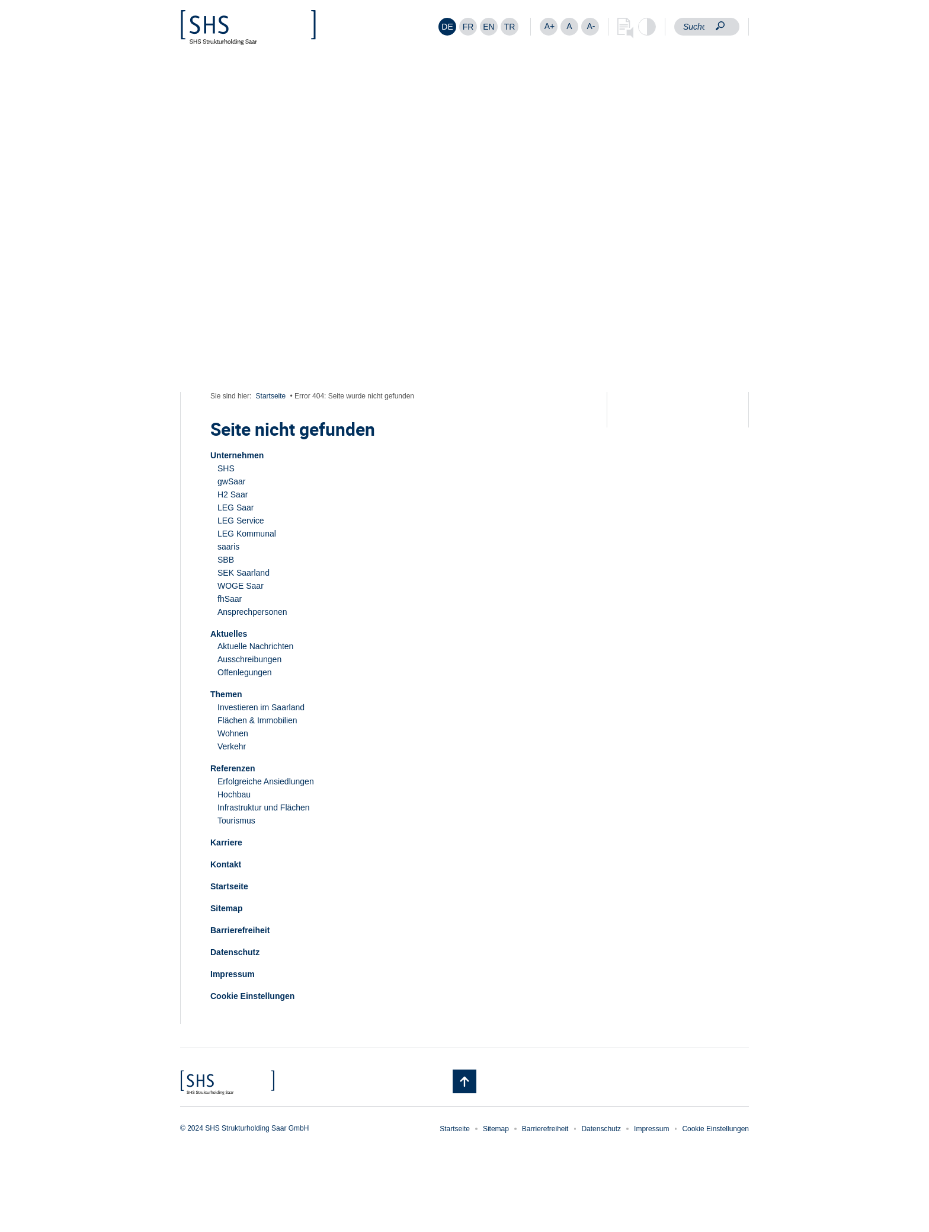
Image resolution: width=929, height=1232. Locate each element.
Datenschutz (235, 952)
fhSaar (229, 599)
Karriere (226, 842)
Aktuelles (228, 634)
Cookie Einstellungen (252, 996)
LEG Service (240, 520)
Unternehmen (237, 455)
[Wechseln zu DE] (447, 27)
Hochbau (234, 794)
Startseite (271, 396)
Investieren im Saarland (261, 707)
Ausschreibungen (249, 659)
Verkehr (231, 746)
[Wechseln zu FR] (468, 27)
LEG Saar (235, 507)
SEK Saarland (243, 572)
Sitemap (226, 908)
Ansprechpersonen (252, 612)
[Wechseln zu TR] (509, 27)
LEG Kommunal (246, 533)
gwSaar (231, 481)
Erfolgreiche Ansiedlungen (265, 781)
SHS (226, 468)
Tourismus (236, 820)
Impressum (232, 974)
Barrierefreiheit (240, 930)
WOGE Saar (240, 586)
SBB (225, 559)
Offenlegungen (244, 672)
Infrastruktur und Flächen (263, 807)
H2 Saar (232, 494)
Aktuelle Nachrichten (255, 646)
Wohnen (232, 733)
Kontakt (225, 864)
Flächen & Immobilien (257, 720)
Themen (226, 694)
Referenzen (232, 768)
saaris (228, 546)
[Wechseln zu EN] (489, 27)
